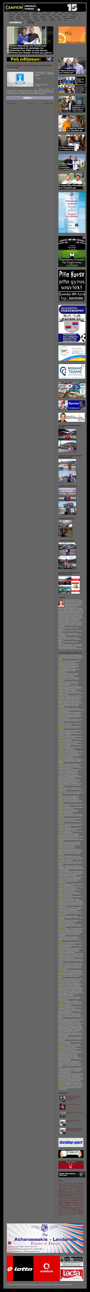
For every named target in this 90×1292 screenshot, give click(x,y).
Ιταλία (66, 1202)
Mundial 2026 (74, 1192)
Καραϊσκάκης (72, 1202)
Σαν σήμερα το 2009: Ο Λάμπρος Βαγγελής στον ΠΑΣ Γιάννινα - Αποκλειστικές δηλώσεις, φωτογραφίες (73, 1098)
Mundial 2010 (71, 1191)
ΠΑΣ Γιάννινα (78, 1210)
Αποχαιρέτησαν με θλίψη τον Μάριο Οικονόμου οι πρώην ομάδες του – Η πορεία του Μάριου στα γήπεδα (74, 1130)
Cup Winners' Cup (66, 1186)
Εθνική (64, 1200)
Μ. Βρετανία (63, 1207)
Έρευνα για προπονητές (70, 1197)
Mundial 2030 (80, 1192)
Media (65, 20)
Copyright (45, 20)
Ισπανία (16, 12)
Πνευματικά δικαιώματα (70, 1212)
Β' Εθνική (35, 16)
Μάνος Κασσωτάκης (74, 1207)
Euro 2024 (63, 1188)
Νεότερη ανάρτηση (11, 103)
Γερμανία (81, 1198)
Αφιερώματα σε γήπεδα (63, 1198)
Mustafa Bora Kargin (64, 1194)
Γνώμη (60, 1200)
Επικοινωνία (52, 20)
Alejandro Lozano (62, 1183)
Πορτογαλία (80, 1212)
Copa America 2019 (71, 1185)
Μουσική (78, 1208)
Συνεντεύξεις (51, 18)
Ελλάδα (18, 16)
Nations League (75, 14)
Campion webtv (71, 1183)
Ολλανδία (69, 1210)
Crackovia (60, 1186)
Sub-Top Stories (80, 1195)
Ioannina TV (80, 1189)
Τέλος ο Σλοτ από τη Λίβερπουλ (73, 1104)
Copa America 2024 (79, 1185)
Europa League (67, 1189)
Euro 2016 (78, 1186)
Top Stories (61, 1197)
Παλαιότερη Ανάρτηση (48, 103)
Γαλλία (77, 1198)
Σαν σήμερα (73, 1213)
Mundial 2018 (61, 1192)
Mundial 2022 (68, 1192)
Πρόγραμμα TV (66, 1213)
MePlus (59, 20)
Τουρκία (60, 1215)
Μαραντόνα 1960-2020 (71, 1208)
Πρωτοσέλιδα (29, 20)
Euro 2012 (73, 1186)
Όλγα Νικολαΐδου (79, 1197)
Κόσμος (66, 14)
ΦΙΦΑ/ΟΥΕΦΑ (11, 20)
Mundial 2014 (79, 1191)
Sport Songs (73, 1195)
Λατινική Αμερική (78, 1205)
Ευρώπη (54, 14)
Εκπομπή (69, 1200)
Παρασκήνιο (61, 1212)
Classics (64, 1185)
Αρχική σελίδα (29, 103)
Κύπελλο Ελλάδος (64, 1204)
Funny (74, 1189)
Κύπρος (60, 14)
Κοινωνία (77, 1202)
